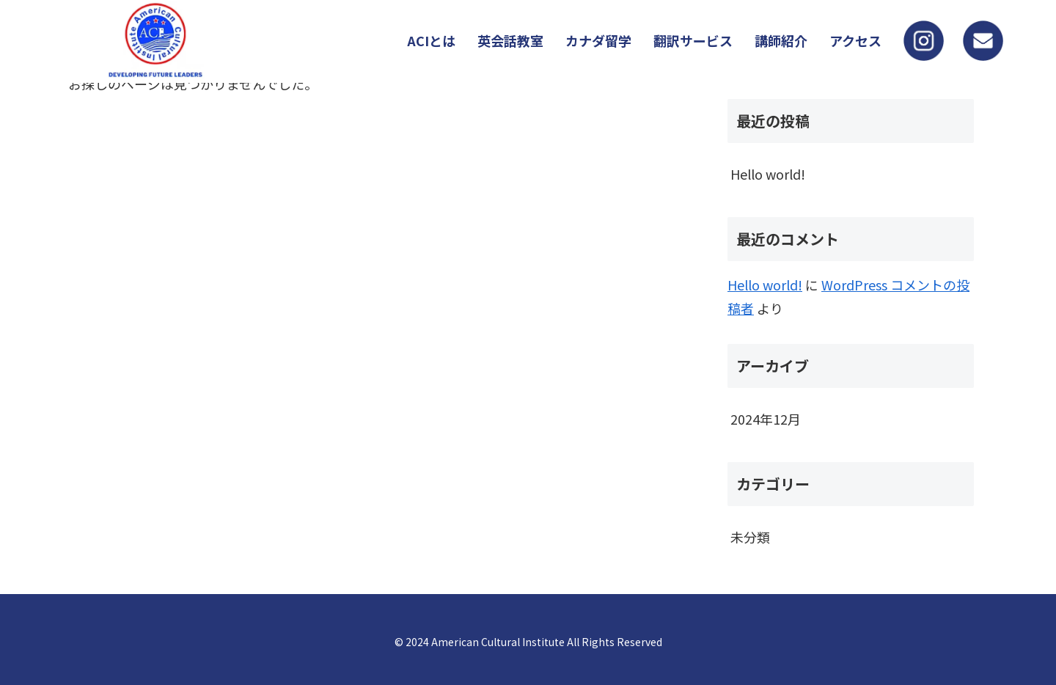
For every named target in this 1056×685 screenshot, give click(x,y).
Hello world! (767, 173)
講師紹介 (781, 40)
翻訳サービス (693, 40)
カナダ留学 (598, 40)
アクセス (855, 40)
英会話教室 (510, 40)
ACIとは (431, 40)
